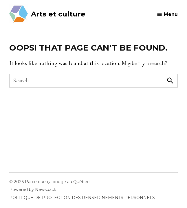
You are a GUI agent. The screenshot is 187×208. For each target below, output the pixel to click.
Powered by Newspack (32, 189)
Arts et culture (58, 14)
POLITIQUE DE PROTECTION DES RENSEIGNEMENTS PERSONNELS (82, 197)
